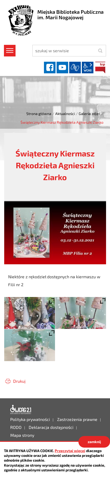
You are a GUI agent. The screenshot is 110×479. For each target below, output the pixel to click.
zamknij (94, 441)
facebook (50, 67)
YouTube (62, 67)
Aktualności (65, 113)
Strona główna (38, 113)
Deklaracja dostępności (21, 409)
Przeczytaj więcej (70, 450)
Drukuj (19, 381)
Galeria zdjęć (90, 113)
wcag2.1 (87, 67)
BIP (100, 67)
